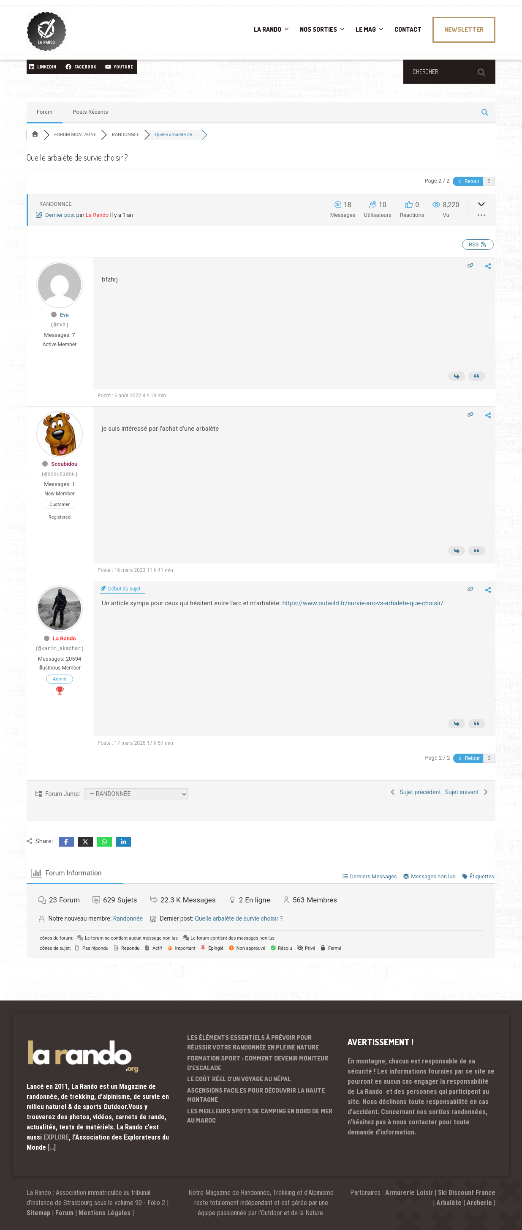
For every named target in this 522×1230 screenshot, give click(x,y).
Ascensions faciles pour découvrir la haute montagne (256, 1095)
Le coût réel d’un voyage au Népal (239, 1079)
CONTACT (407, 29)
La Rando (97, 215)
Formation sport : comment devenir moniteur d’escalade (257, 1063)
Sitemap (38, 1213)
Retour (468, 181)
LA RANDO (267, 29)
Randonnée (128, 918)
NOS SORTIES (318, 29)
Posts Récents (90, 112)
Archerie (479, 1203)
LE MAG (366, 29)
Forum (44, 112)
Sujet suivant (467, 792)
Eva (64, 315)
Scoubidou (64, 464)
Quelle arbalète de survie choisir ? (239, 918)
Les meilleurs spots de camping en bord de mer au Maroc (259, 1116)
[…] (52, 1147)
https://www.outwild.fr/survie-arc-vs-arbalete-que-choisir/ (362, 603)
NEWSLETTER (464, 29)
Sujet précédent (415, 792)
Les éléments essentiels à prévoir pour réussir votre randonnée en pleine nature (253, 1042)
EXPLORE (56, 1137)
